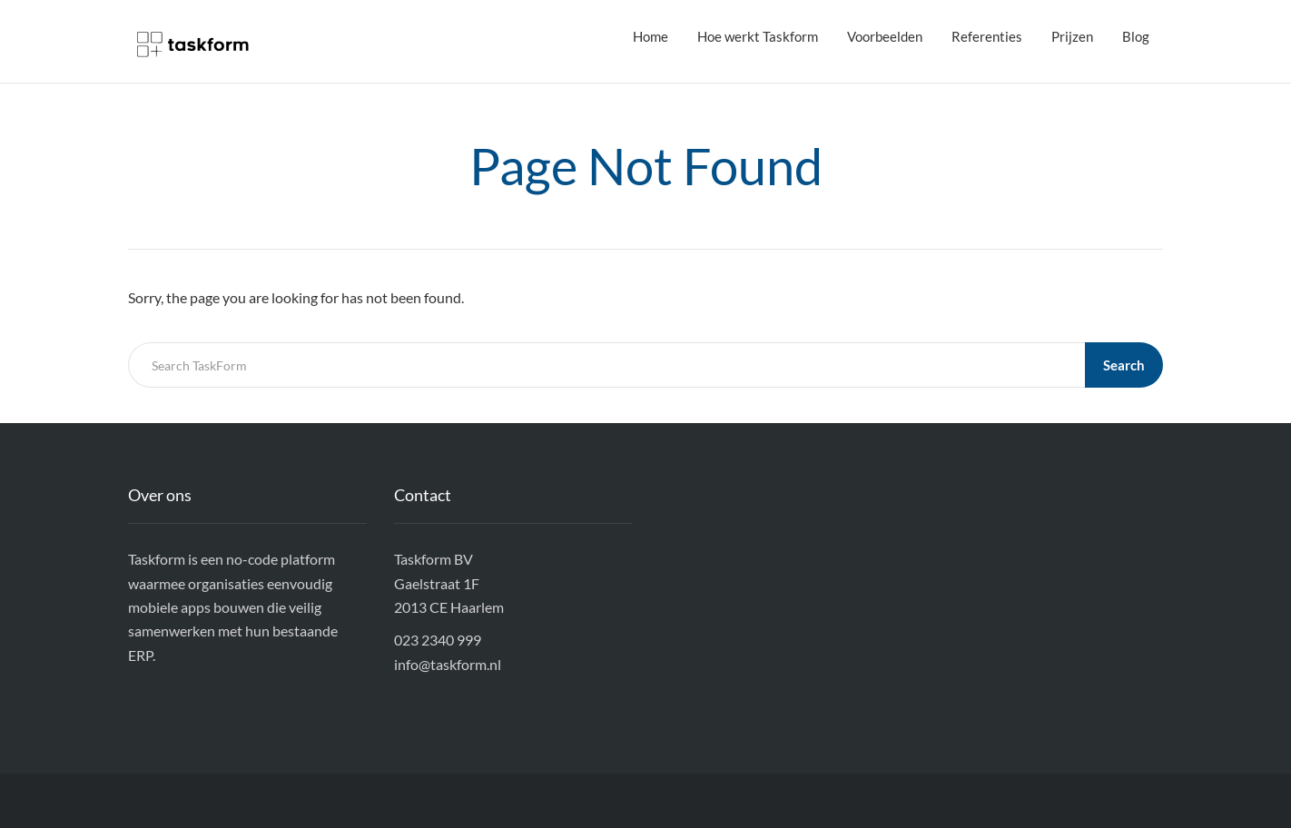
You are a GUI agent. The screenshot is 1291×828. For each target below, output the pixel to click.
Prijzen (1072, 36)
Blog (1135, 36)
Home (650, 36)
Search (1124, 365)
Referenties (986, 36)
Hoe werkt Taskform (757, 36)
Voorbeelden (884, 36)
